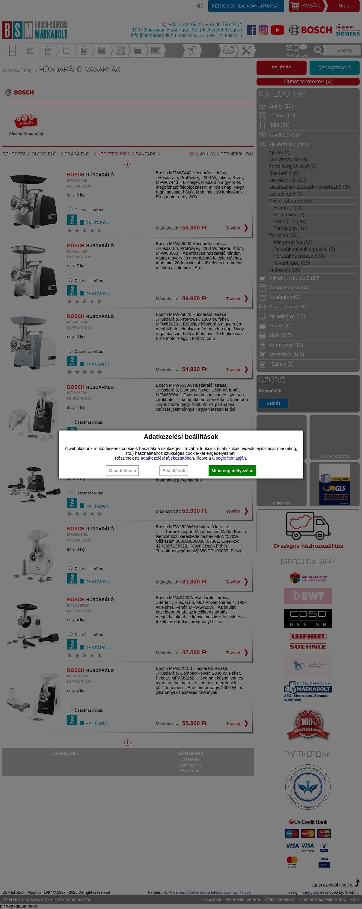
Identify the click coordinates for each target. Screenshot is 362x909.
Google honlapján (229, 458)
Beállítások (173, 470)
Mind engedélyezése (232, 470)
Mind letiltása (122, 470)
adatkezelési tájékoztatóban (167, 458)
